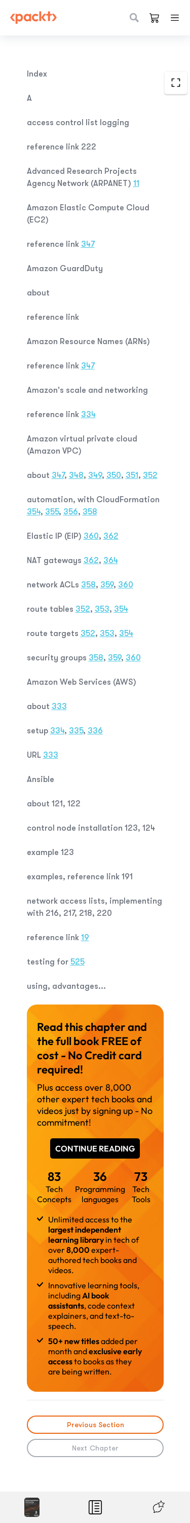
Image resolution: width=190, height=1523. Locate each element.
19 (85, 937)
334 (88, 414)
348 (76, 475)
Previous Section (95, 1425)
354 (34, 511)
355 (52, 511)
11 (136, 183)
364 (110, 560)
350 (113, 475)
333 (59, 706)
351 (132, 475)
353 (102, 609)
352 (150, 475)
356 (70, 511)
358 (90, 511)
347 (88, 244)
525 (77, 962)
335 (76, 730)
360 (91, 536)
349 (95, 475)
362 (111, 536)
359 (106, 584)
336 (95, 730)
